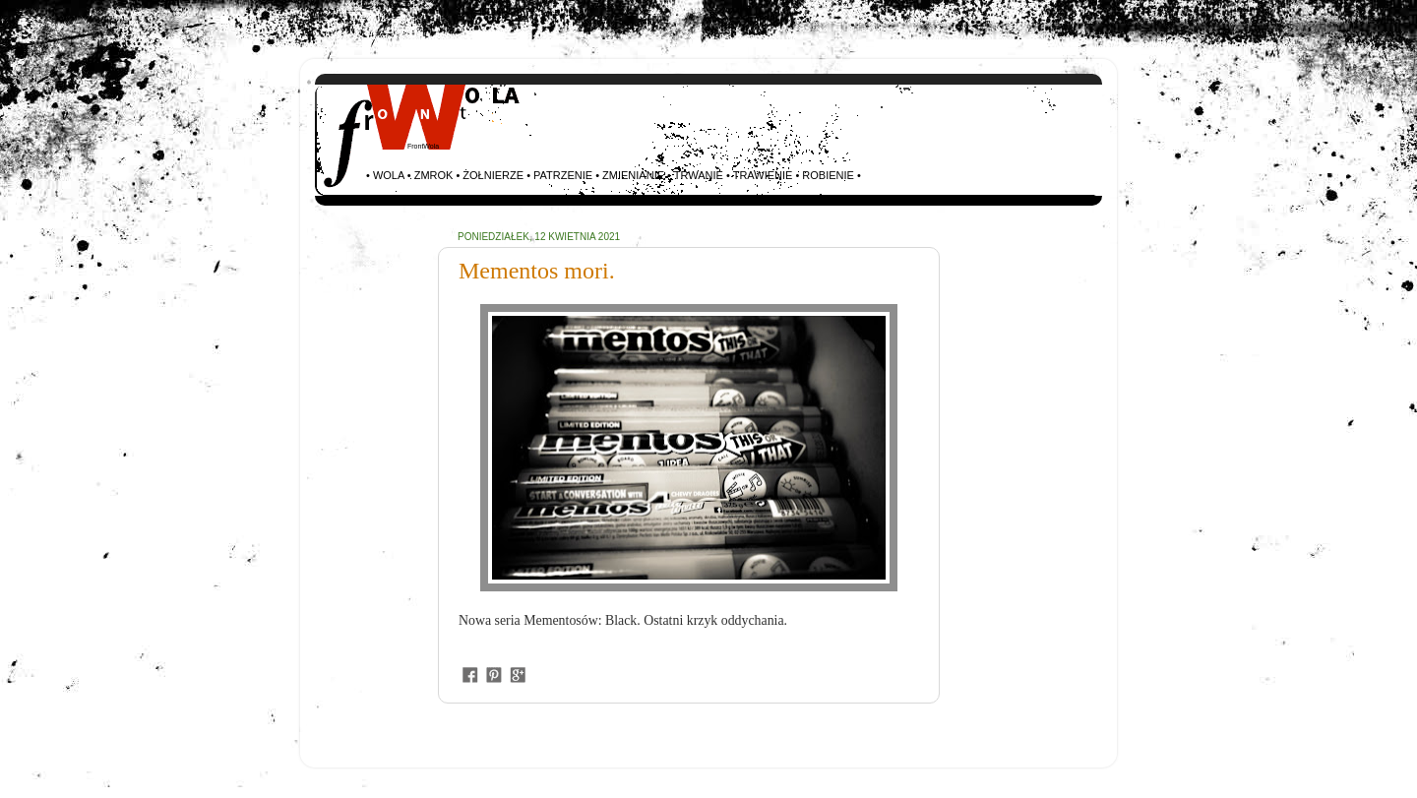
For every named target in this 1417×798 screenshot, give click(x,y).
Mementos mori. (537, 270)
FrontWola (423, 146)
